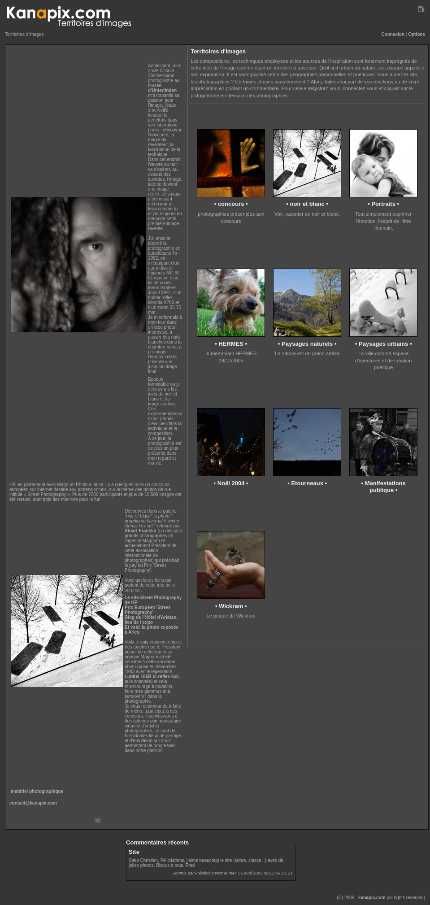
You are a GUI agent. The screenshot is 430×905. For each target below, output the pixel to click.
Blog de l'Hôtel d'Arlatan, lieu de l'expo (151, 620)
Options (416, 34)
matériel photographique (37, 791)
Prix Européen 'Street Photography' (147, 610)
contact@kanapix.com (33, 803)
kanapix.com (372, 897)
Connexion (392, 34)
